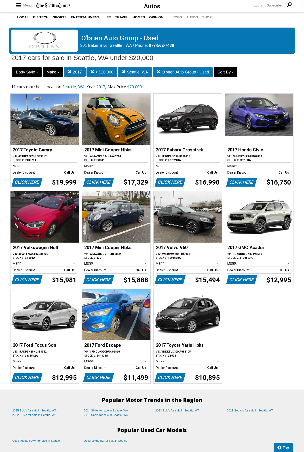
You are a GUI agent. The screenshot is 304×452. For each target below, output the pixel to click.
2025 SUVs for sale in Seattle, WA (34, 410)
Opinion (156, 17)
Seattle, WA (135, 72)
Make (52, 72)
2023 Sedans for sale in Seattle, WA (250, 410)
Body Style (27, 72)
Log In (258, 5)
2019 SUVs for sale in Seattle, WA (106, 415)
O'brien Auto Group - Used (182, 72)
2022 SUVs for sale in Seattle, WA (34, 415)
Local (23, 17)
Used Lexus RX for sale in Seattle (105, 440)
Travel (121, 17)
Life (107, 17)
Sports (60, 17)
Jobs (177, 17)
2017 (75, 72)
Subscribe (274, 5)
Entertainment (85, 17)
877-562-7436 (161, 45)
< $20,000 (102, 72)
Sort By (225, 72)
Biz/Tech (41, 17)
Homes (139, 17)
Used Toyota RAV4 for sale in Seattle (36, 440)
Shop (207, 17)
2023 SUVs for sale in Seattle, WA (177, 410)
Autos (152, 6)
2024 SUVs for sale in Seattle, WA (106, 410)
